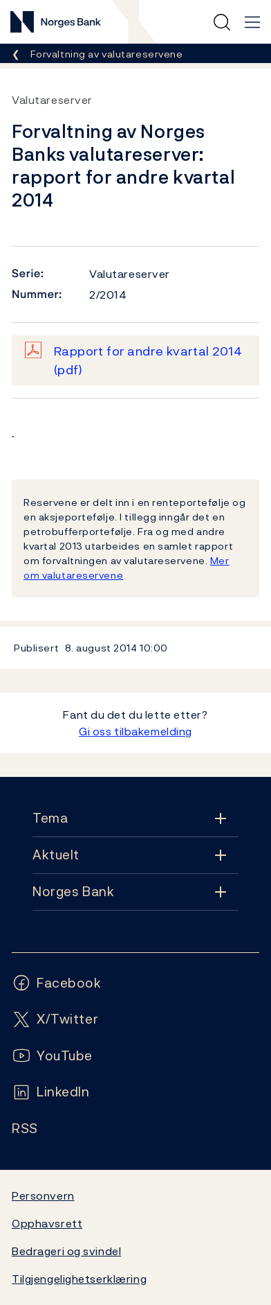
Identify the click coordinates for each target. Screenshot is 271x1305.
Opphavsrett (47, 1223)
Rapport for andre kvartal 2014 (148, 360)
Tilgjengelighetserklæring (79, 1278)
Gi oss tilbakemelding (135, 731)
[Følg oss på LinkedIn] (51, 1092)
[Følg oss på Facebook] (57, 983)
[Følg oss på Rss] (25, 1129)
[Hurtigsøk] (222, 22)
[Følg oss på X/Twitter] (55, 1019)
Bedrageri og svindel (66, 1251)
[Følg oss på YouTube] (52, 1056)
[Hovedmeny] (252, 22)
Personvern (43, 1195)
